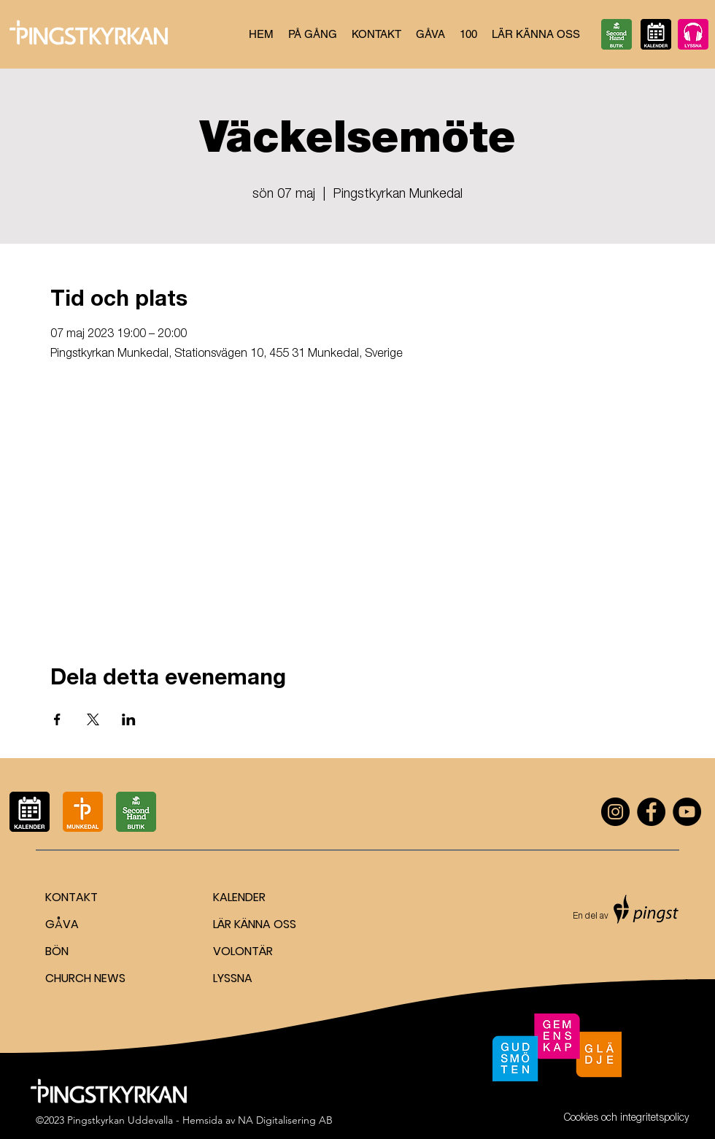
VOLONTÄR (243, 951)
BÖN (57, 951)
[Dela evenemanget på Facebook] (57, 719)
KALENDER (239, 897)
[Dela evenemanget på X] (93, 719)
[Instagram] (615, 812)
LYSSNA (232, 978)
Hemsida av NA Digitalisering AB (257, 1120)
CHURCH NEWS (85, 978)
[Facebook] (651, 812)
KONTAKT (71, 897)
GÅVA (62, 924)
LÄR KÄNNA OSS (254, 924)
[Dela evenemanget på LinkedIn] (129, 719)
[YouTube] (687, 812)
